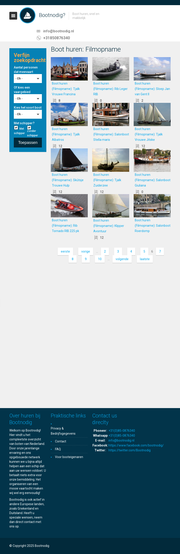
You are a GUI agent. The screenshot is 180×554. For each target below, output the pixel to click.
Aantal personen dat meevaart (26, 70)
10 (100, 259)
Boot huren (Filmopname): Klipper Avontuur (108, 226)
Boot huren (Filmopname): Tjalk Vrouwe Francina (69, 89)
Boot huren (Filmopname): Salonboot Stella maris (111, 134)
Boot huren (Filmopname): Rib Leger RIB (110, 89)
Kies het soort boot (27, 107)
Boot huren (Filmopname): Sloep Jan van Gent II (152, 89)
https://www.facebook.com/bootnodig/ (136, 445)
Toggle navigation (13, 16)
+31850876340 (56, 37)
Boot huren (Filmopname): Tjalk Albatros (66, 134)
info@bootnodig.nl (58, 31)
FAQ (58, 449)
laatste (145, 259)
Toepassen (27, 142)
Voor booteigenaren (69, 457)
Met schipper (19, 131)
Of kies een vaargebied (22, 90)
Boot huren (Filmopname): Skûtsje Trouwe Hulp (68, 180)
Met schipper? (24, 123)
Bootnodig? (52, 15)
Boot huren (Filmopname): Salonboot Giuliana (152, 180)
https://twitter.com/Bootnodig (129, 450)
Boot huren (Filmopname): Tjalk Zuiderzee (107, 180)
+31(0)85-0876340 (121, 430)
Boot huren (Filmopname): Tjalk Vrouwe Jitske (150, 134)
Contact (60, 441)
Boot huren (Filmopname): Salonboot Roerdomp (152, 225)
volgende (122, 259)
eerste (65, 251)
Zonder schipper (32, 133)
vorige (85, 251)
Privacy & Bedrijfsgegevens (63, 431)
